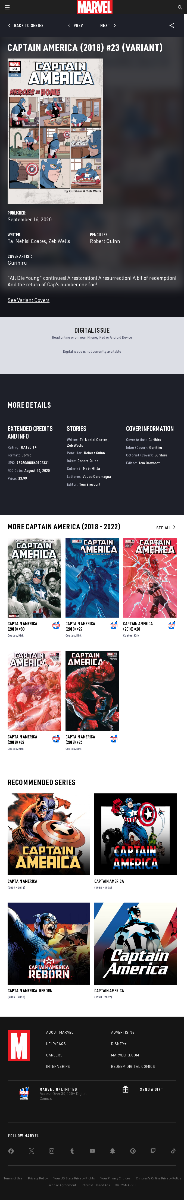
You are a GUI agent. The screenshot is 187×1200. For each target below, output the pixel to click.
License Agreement (62, 1185)
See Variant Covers (28, 300)
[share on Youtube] (92, 1152)
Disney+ (119, 1044)
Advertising (123, 1032)
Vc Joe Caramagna (97, 476)
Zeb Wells (59, 241)
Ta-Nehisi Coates (27, 241)
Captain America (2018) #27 (22, 739)
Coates (12, 635)
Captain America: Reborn (30, 990)
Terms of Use (13, 1178)
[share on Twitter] (31, 1152)
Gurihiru (17, 263)
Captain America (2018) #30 (22, 626)
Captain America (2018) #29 (80, 626)
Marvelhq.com (125, 1055)
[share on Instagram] (51, 1152)
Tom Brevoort (90, 484)
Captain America (22, 881)
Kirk (21, 635)
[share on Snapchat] (112, 1152)
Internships (58, 1066)
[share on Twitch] (153, 1152)
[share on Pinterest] (133, 1152)
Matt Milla (91, 468)
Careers (54, 1055)
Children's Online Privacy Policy (158, 1178)
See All (166, 527)
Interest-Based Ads (96, 1185)
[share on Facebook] (11, 1152)
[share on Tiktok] (173, 1152)
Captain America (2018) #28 (138, 626)
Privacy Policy (38, 1178)
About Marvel (59, 1032)
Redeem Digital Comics (133, 1066)
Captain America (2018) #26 (80, 739)
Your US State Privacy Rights (74, 1178)
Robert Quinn (105, 241)
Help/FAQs (56, 1044)
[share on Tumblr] (72, 1152)
